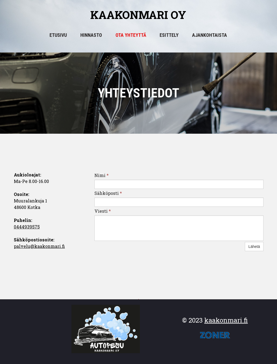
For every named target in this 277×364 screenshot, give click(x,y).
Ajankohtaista (209, 35)
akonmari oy (146, 15)
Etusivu (58, 35)
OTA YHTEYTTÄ (131, 35)
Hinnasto (91, 35)
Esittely (169, 35)
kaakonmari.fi (226, 320)
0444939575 (27, 226)
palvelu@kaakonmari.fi (39, 246)
